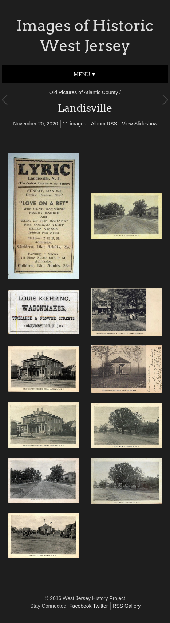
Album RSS (104, 124)
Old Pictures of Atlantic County (83, 92)
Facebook (80, 606)
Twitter (100, 606)
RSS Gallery (126, 606)
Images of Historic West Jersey (85, 35)
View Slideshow (140, 124)
